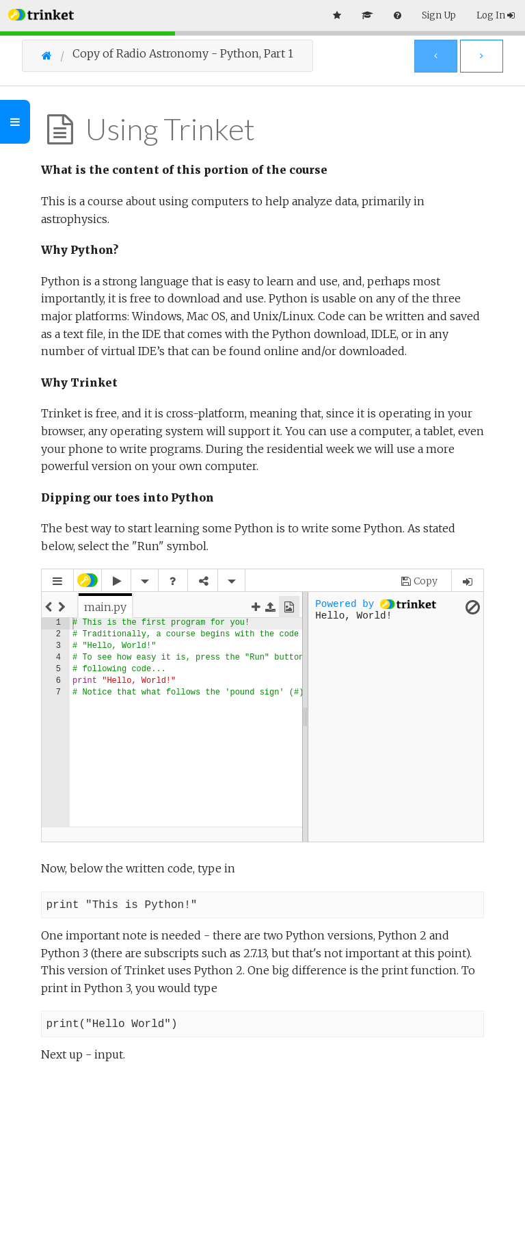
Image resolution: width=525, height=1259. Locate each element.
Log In (495, 15)
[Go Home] (57, 55)
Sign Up (439, 15)
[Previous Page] (435, 56)
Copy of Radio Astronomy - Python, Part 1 (182, 53)
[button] (41, 13)
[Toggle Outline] (15, 122)
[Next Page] (481, 56)
